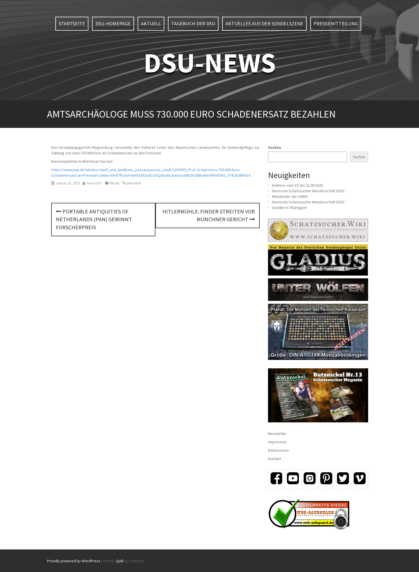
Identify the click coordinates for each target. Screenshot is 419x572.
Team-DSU (93, 183)
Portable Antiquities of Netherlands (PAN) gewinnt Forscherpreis (94, 219)
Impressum (277, 441)
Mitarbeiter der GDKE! (290, 196)
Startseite (72, 23)
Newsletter (277, 433)
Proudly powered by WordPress (73, 560)
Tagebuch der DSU (193, 23)
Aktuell (151, 23)
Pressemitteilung (336, 23)
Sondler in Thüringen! (289, 207)
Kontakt (274, 458)
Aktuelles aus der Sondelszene (264, 23)
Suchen (274, 147)
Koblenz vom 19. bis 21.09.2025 (297, 185)
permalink (133, 183)
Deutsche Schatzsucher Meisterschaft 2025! (308, 190)
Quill (119, 560)
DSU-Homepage (113, 23)
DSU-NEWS (209, 62)
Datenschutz (278, 450)
